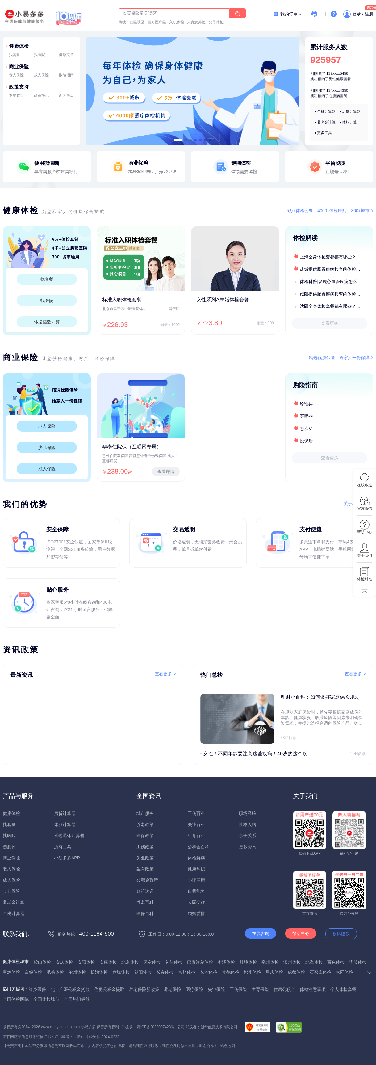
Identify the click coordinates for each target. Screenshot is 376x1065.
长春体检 (164, 972)
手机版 (126, 1027)
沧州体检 (77, 972)
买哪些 (306, 416)
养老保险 (172, 989)
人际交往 (196, 902)
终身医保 (37, 989)
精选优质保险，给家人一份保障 (339, 357)
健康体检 (19, 46)
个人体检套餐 (343, 989)
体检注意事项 (313, 989)
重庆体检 (274, 972)
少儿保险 (47, 447)
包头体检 (173, 962)
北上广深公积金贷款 (70, 989)
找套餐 (14, 54)
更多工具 (324, 133)
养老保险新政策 (144, 989)
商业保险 (19, 66)
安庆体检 (64, 962)
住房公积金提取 (109, 989)
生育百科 (196, 835)
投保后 (306, 440)
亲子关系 (247, 835)
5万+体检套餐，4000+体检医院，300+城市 (328, 210)
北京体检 (130, 962)
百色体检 (336, 962)
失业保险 (216, 989)
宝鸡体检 (11, 972)
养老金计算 (326, 122)
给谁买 (306, 403)
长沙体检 (208, 972)
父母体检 (216, 22)
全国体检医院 (16, 999)
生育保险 (260, 989)
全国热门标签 (77, 999)
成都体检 (296, 972)
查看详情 (165, 471)
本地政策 (16, 95)
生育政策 (145, 868)
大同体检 (344, 972)
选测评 (9, 846)
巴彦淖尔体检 (200, 962)
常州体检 (186, 972)
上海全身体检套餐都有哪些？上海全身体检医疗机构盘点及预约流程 (336, 256)
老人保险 (16, 75)
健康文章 (66, 54)
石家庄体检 (320, 972)
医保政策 (145, 835)
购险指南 (66, 75)
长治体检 (99, 972)
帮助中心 (300, 933)
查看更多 (329, 323)
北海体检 (314, 962)
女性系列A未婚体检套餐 (222, 299)
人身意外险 (196, 22)
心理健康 (196, 880)
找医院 (39, 54)
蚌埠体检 (248, 962)
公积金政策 (147, 880)
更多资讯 (247, 846)
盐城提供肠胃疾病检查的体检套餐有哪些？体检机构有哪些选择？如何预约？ (336, 269)
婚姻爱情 (196, 913)
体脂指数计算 (47, 321)
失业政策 (145, 857)
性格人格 (247, 824)
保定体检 (152, 962)
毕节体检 (357, 962)
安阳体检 (86, 962)
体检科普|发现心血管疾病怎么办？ (333, 281)
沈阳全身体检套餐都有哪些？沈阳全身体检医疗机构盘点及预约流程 (336, 306)
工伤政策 (145, 846)
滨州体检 (292, 962)
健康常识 (196, 868)
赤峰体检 (121, 972)
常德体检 (230, 972)
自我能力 (196, 891)
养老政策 (145, 824)
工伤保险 (238, 989)
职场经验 (247, 813)
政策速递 (145, 891)
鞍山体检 (42, 962)
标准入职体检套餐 (122, 299)
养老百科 (145, 902)
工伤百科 (196, 813)
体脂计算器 (65, 824)
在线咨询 (260, 933)
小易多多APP (67, 857)
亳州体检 (270, 962)
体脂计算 (349, 122)
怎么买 (306, 428)
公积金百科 (198, 846)
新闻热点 (66, 95)
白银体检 (33, 972)
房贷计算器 (351, 111)
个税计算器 (326, 111)
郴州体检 (252, 972)
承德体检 (55, 972)
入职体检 (176, 22)
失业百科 (196, 824)
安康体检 (108, 962)
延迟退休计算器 (69, 835)
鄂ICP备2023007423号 (156, 1027)
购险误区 (137, 22)
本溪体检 (226, 962)
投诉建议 (341, 933)
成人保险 (41, 75)
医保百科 (145, 913)
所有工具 (62, 846)
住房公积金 (284, 989)
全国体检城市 (46, 999)
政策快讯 (41, 95)
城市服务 (145, 813)
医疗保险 (194, 989)
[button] (178, 140)
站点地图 (227, 1046)
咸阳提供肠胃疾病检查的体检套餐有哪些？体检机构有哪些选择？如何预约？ (336, 293)
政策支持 (19, 87)
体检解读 (196, 857)
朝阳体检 (143, 972)
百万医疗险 (157, 22)
